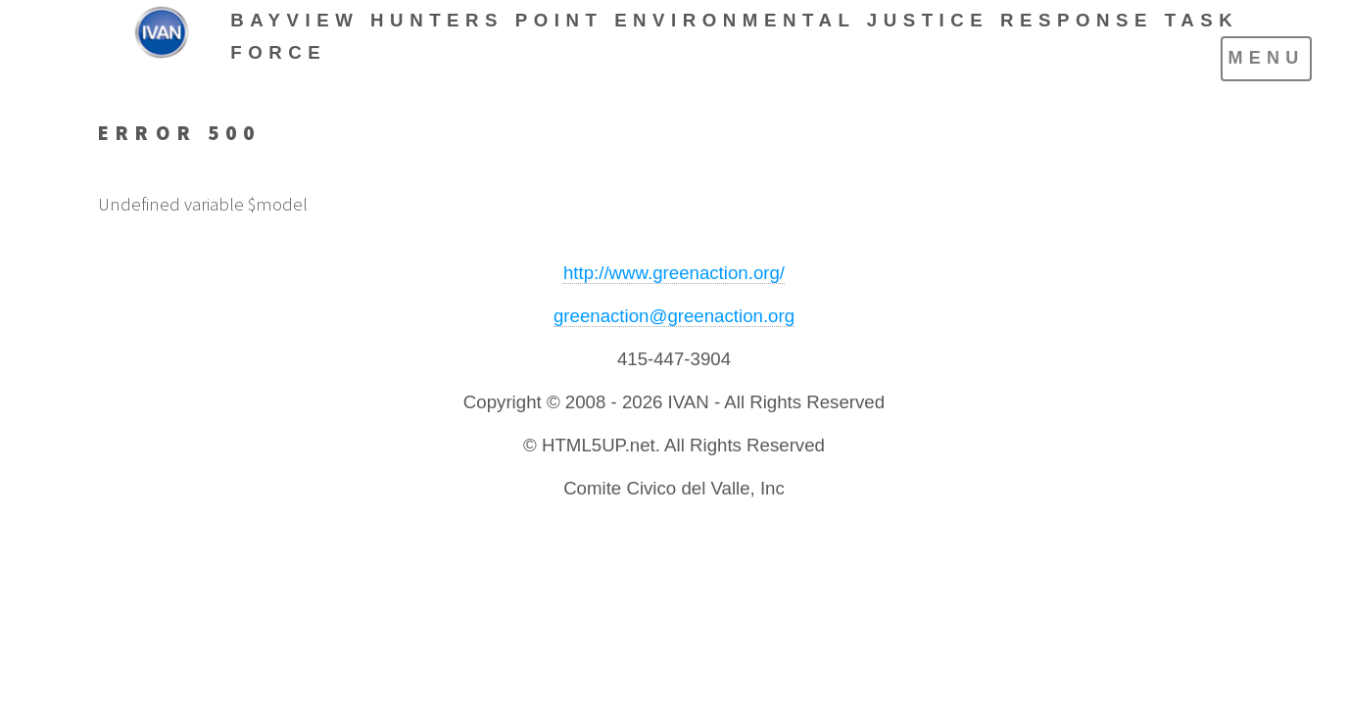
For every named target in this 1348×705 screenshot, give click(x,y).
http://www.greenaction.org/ (674, 272)
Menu (1266, 58)
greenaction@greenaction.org (674, 316)
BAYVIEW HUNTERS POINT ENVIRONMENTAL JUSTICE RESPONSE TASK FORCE (734, 36)
